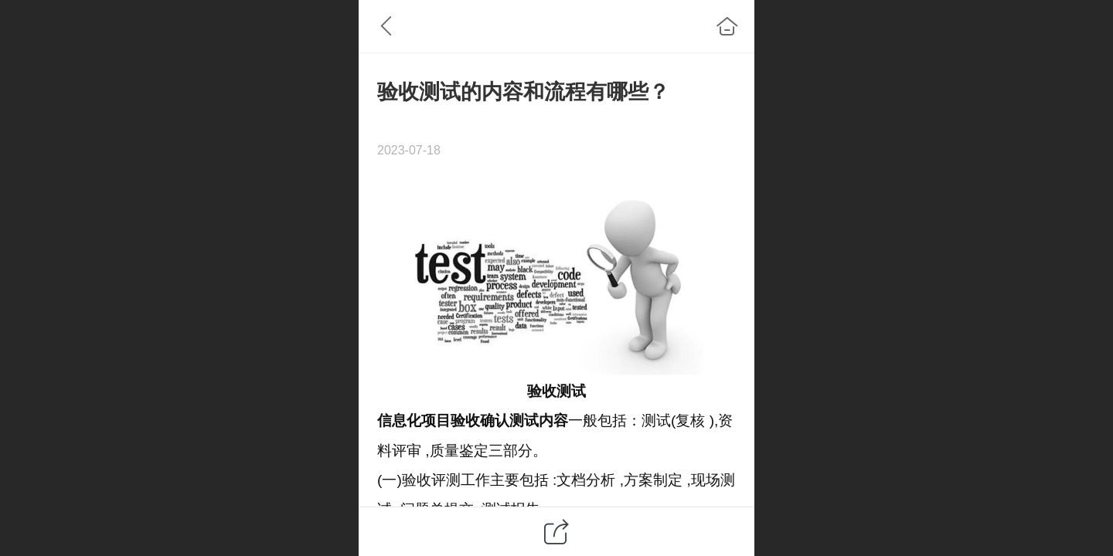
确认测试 (509, 420)
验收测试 (556, 391)
